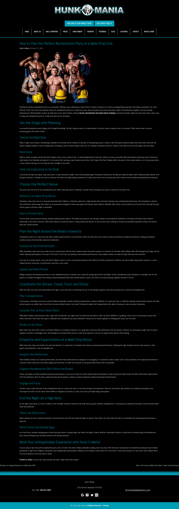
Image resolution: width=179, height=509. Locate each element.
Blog (113, 31)
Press (65, 31)
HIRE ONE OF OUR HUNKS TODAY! (79, 23)
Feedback (102, 31)
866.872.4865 (149, 31)
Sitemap (106, 505)
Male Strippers (52, 31)
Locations (124, 31)
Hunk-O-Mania (24, 48)
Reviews (90, 31)
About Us (37, 31)
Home (27, 31)
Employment (77, 31)
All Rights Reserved (94, 505)
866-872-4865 (45, 490)
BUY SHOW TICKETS (104, 23)
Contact (136, 31)
